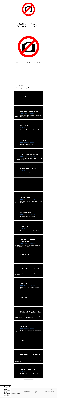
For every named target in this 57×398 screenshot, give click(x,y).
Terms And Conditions (26, 395)
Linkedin (34, 113)
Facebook (31, 113)
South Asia (36, 391)
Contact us (25, 392)
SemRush (29, 89)
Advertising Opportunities (27, 391)
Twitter (28, 113)
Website (25, 113)
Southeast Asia (36, 392)
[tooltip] (24, 379)
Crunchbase (24, 89)
